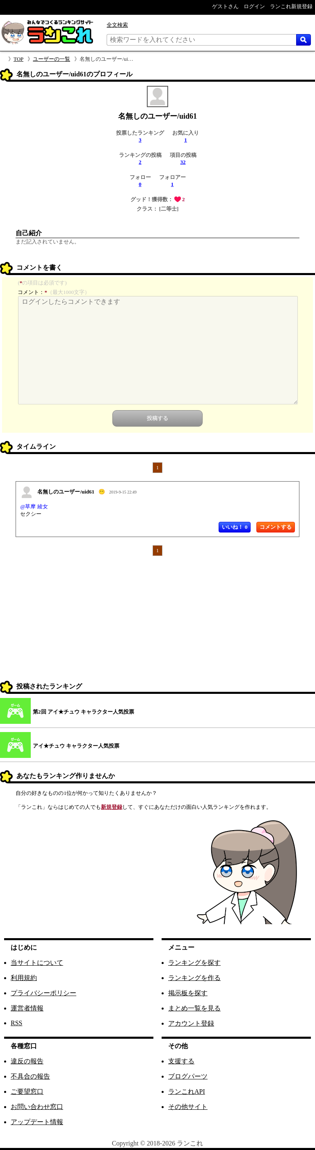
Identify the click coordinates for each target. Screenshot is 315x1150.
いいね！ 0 (234, 527)
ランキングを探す (194, 962)
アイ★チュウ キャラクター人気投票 (76, 746)
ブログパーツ (188, 1076)
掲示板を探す (188, 992)
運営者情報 (27, 1008)
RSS (16, 1022)
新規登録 (111, 807)
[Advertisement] (157, 621)
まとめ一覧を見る (194, 1008)
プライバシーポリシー (43, 992)
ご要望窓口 (27, 1091)
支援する (181, 1061)
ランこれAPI (186, 1091)
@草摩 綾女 (34, 506)
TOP (18, 59)
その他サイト (188, 1106)
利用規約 (24, 977)
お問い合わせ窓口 (37, 1106)
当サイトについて (37, 962)
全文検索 (117, 25)
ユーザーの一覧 (51, 59)
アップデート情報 (37, 1121)
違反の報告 (27, 1061)
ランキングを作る (194, 977)
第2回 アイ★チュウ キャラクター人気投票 (83, 712)
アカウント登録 (191, 1023)
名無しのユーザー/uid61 (65, 492)
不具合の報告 (30, 1076)
